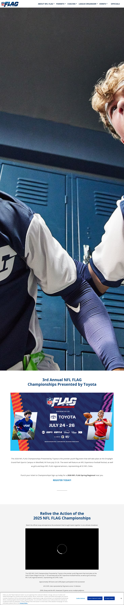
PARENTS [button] (60, 4)
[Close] (121, 598)
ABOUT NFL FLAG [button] (45, 4)
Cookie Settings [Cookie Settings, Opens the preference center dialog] (80, 598)
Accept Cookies (109, 598)
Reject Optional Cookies (95, 598)
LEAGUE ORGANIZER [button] (87, 4)
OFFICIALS (115, 4)
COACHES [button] (71, 4)
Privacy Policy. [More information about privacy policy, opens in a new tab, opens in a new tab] (24, 603)
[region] (62, 598)
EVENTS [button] (102, 4)
